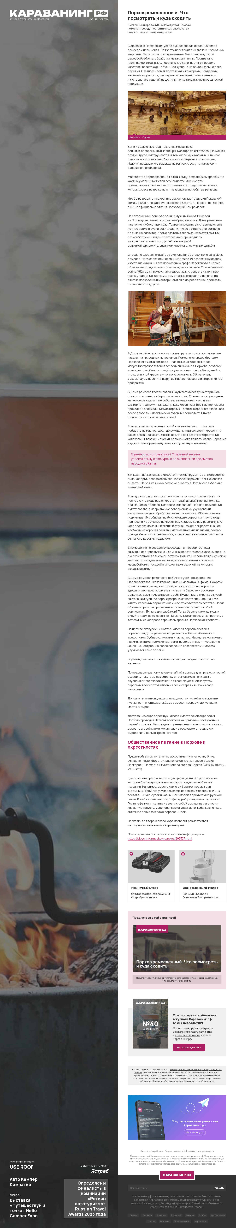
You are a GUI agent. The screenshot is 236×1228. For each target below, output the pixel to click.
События (190, 1215)
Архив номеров (218, 1215)
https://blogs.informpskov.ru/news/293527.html (160, 838)
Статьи (202, 1215)
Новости (151, 1221)
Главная (133, 1215)
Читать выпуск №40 (189, 1047)
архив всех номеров (187, 1035)
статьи (210, 1081)
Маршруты (176, 1215)
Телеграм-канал (182, 1221)
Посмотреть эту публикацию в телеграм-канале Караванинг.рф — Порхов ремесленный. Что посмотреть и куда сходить (177, 979)
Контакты (164, 1221)
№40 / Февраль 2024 (98, 19)
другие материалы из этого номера (193, 1030)
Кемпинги (147, 1215)
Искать (219, 1188)
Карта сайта (200, 1221)
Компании (161, 1215)
